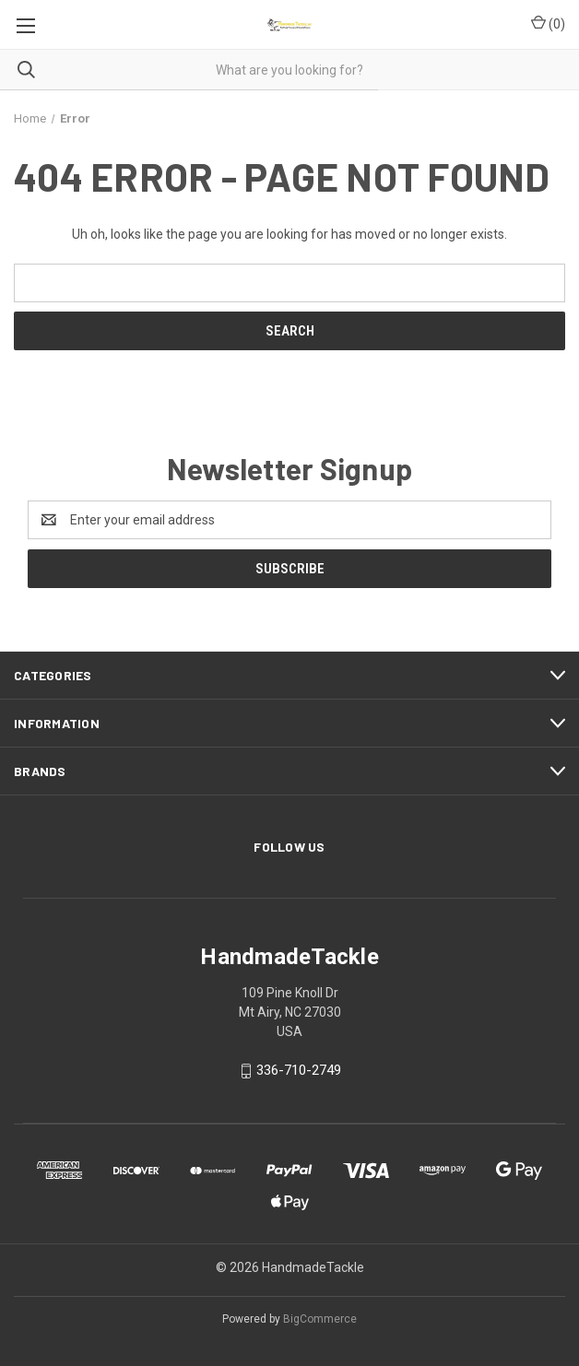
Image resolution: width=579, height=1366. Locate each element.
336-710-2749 (298, 1070)
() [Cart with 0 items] (548, 23)
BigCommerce (320, 1319)
